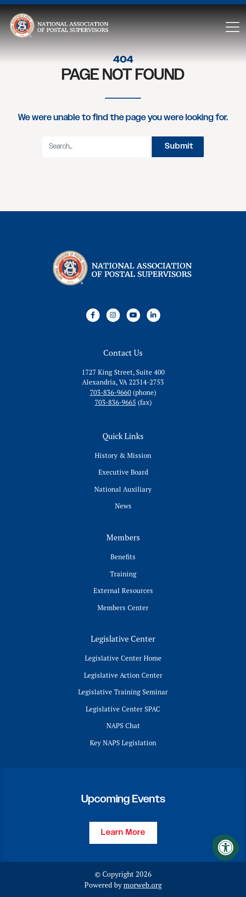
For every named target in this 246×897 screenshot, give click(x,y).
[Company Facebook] (93, 315)
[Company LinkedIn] (153, 315)
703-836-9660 (110, 392)
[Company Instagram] (113, 315)
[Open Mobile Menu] (232, 27)
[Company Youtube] (133, 315)
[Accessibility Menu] (225, 847)
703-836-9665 (115, 402)
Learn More (123, 832)
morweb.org (142, 884)
